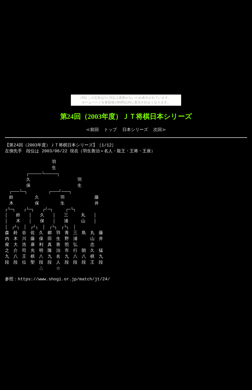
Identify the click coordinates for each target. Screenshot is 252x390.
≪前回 (92, 129)
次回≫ (159, 129)
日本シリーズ (135, 129)
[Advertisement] (126, 49)
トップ (110, 129)
